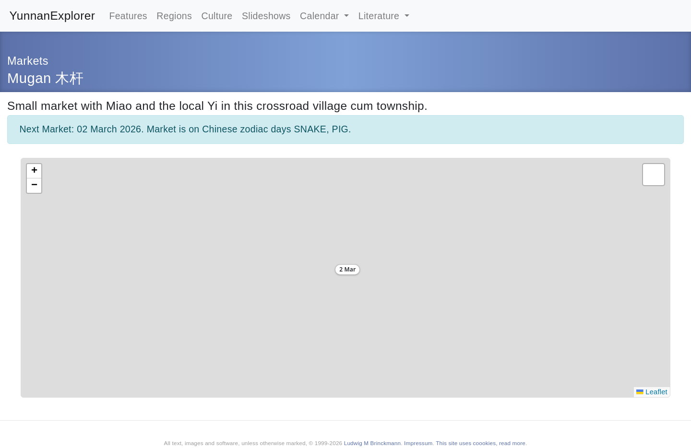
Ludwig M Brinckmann (372, 443)
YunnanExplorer (52, 15)
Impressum (418, 443)
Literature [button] (380, 16)
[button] (345, 271)
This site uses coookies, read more (480, 443)
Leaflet (651, 392)
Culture (217, 16)
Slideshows (266, 16)
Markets (27, 61)
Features (128, 16)
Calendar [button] (321, 16)
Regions (174, 16)
